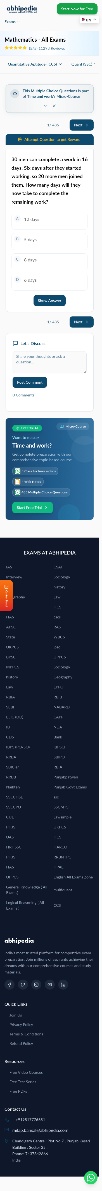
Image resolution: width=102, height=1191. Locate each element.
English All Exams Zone (73, 877)
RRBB (11, 777)
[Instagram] (36, 985)
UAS (10, 837)
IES (9, 587)
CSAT (58, 567)
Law (57, 597)
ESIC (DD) (14, 717)
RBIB (58, 697)
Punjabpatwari (66, 777)
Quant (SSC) (85, 64)
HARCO (60, 847)
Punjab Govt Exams (70, 787)
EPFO (59, 687)
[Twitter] (23, 985)
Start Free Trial (32, 507)
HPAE (59, 867)
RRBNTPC (62, 857)
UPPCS (60, 657)
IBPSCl (59, 747)
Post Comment (29, 382)
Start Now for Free (77, 8)
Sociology (62, 577)
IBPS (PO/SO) (18, 747)
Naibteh (13, 787)
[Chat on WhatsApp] (91, 1177)
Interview (14, 577)
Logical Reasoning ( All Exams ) (25, 905)
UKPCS (12, 647)
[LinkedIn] (63, 985)
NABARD (62, 707)
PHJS (10, 827)
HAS (10, 617)
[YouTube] (50, 985)
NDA (58, 727)
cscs (57, 617)
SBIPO (59, 757)
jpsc (57, 647)
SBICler (12, 767)
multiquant (63, 889)
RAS (57, 627)
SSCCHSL (14, 797)
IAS (9, 567)
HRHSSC (14, 847)
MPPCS (12, 667)
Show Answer (49, 300)
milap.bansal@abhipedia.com (40, 1130)
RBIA (10, 697)
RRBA (11, 757)
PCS (9, 607)
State (10, 637)
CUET (11, 817)
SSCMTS (61, 807)
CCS (57, 905)
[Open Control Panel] (4, 595)
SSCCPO (13, 807)
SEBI (10, 707)
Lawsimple (63, 817)
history (59, 587)
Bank (58, 737)
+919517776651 (30, 1119)
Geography (15, 597)
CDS (10, 737)
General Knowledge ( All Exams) (26, 890)
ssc (56, 797)
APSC (11, 627)
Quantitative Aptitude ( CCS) (35, 64)
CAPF (58, 717)
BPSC (11, 657)
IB (8, 727)
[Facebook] (9, 985)
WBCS (59, 637)
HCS (57, 607)
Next (81, 125)
